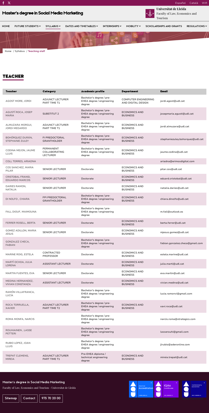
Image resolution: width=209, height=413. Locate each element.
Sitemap (11, 398)
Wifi (204, 3)
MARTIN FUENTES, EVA (20, 273)
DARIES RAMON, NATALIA (16, 188)
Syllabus (53, 26)
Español (180, 3)
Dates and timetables (81, 26)
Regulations (197, 26)
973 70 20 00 (51, 398)
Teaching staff (36, 51)
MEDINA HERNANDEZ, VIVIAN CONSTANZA (19, 282)
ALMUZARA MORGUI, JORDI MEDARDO (19, 126)
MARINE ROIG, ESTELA (20, 254)
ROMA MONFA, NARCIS (20, 319)
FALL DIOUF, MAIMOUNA (21, 211)
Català (194, 3)
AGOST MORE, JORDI (18, 101)
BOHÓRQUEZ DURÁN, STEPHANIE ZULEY (19, 139)
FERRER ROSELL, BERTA (20, 223)
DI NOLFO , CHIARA (18, 199)
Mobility (133, 26)
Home (6, 26)
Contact (29, 398)
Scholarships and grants (164, 26)
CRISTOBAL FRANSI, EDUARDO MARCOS (18, 178)
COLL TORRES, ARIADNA (21, 161)
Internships (112, 26)
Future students (28, 26)
